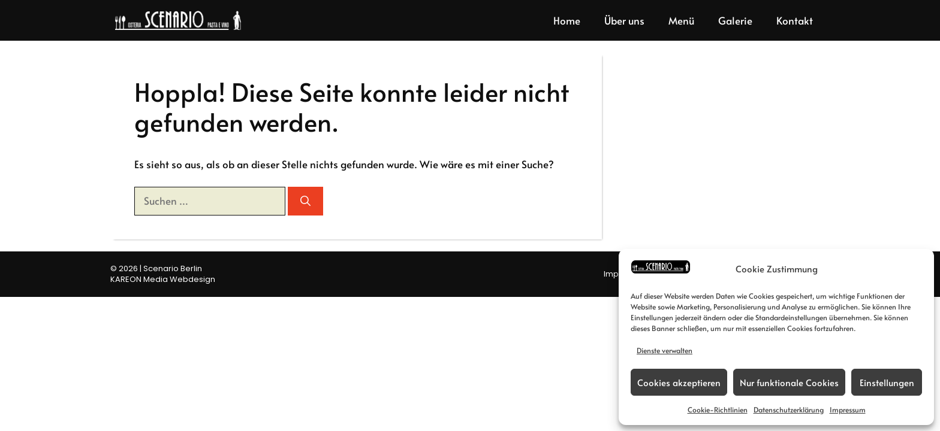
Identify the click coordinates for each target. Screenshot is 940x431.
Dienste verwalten (664, 350)
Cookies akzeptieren (679, 382)
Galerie (735, 20)
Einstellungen (887, 382)
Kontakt (794, 20)
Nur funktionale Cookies (789, 382)
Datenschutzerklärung (789, 409)
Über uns (624, 20)
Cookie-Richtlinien (718, 409)
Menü (681, 20)
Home (566, 20)
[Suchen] (305, 201)
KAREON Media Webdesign (162, 279)
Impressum (848, 409)
